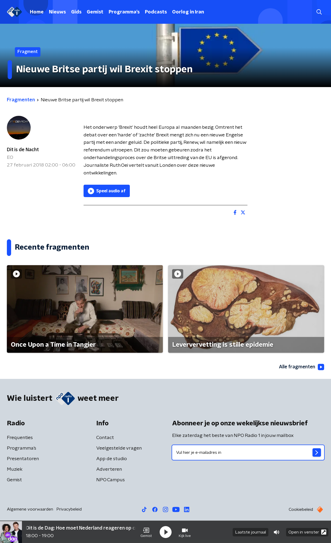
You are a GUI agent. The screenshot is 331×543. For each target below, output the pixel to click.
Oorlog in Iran (188, 12)
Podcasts (156, 12)
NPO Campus (110, 480)
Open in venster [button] (307, 531)
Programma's (124, 12)
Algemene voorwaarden (30, 509)
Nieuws (57, 12)
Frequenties (20, 438)
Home (37, 12)
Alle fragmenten (301, 367)
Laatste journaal (250, 532)
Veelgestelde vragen (119, 448)
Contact (105, 438)
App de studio (111, 459)
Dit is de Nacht (23, 149)
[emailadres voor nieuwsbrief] (248, 452)
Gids (76, 12)
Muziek (14, 469)
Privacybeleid (69, 509)
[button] (146, 531)
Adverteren (109, 469)
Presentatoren (23, 459)
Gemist (95, 12)
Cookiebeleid (301, 510)
